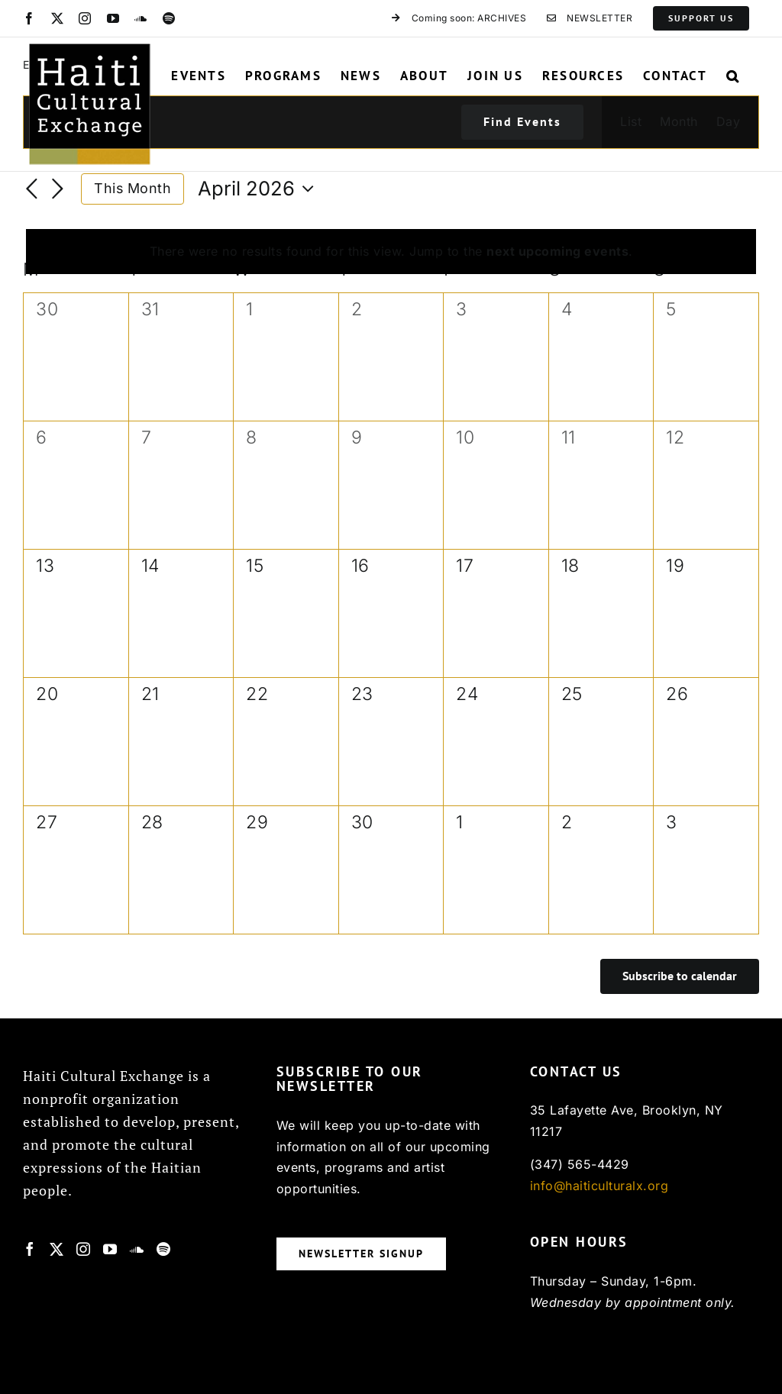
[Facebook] (30, 1249)
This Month (132, 188)
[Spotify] (164, 1249)
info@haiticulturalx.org (599, 1185)
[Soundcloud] (137, 1249)
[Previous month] (32, 190)
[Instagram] (83, 1249)
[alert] (391, 252)
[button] (733, 75)
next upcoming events (557, 251)
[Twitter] (57, 1249)
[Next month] (58, 190)
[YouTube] (110, 1249)
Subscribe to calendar (679, 976)
